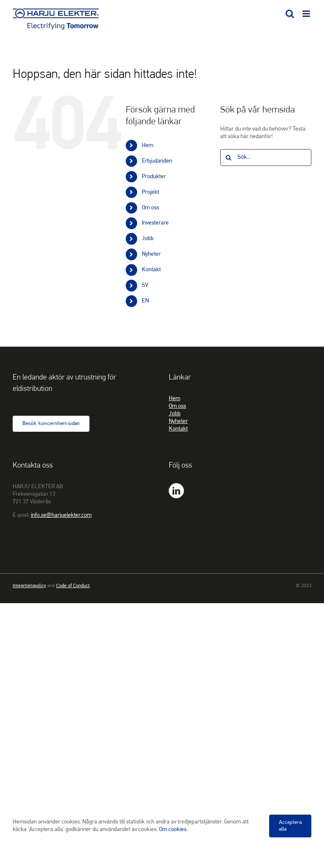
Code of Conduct (73, 585)
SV (145, 285)
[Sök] (228, 157)
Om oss (150, 208)
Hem (147, 145)
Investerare (155, 223)
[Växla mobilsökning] (290, 13)
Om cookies (172, 829)
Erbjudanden (157, 161)
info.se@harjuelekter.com (61, 515)
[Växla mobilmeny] (306, 13)
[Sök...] (265, 157)
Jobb (148, 238)
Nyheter (151, 254)
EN (145, 301)
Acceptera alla (290, 826)
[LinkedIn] (176, 490)
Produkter (154, 177)
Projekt (150, 192)
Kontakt (151, 270)
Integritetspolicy (29, 585)
